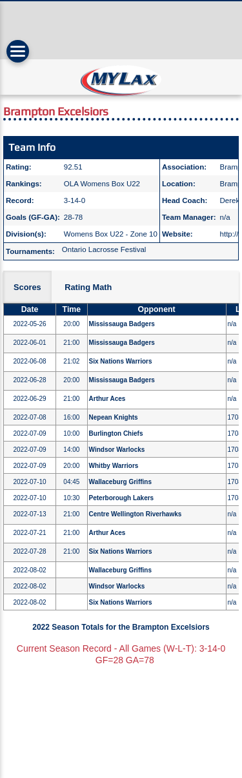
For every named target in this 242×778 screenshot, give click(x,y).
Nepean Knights (113, 417)
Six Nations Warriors (120, 361)
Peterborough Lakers (121, 497)
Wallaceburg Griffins (120, 481)
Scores (27, 287)
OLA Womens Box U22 (102, 184)
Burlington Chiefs (116, 433)
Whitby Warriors (114, 465)
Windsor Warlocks (117, 449)
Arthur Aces (107, 398)
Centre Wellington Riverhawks (135, 514)
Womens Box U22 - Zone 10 (110, 234)
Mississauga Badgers (122, 323)
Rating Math (88, 287)
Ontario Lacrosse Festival (104, 249)
